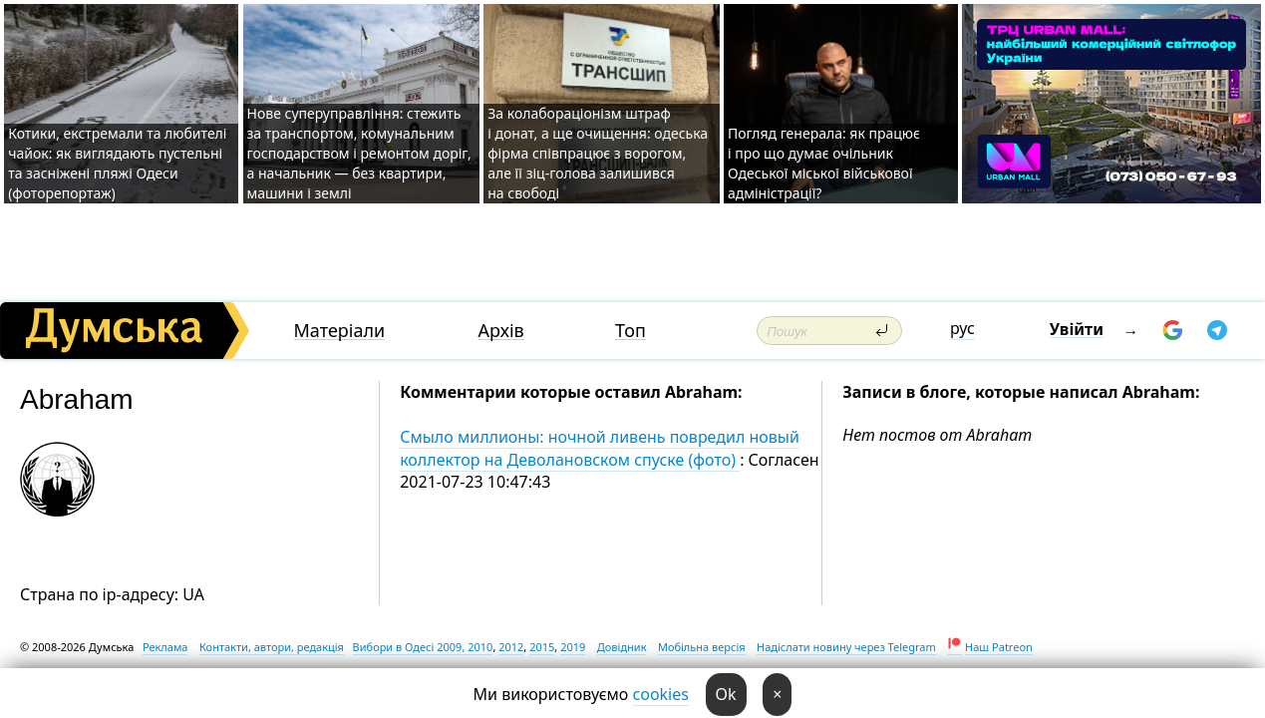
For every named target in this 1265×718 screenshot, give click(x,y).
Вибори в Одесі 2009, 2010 (423, 646)
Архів (501, 330)
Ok (726, 694)
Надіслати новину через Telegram (846, 646)
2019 (572, 646)
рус (962, 328)
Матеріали (340, 330)
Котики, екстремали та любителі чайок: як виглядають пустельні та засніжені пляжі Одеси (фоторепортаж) (117, 163)
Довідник (622, 646)
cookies (661, 694)
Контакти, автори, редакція (271, 646)
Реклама (165, 646)
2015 (541, 646)
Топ (630, 330)
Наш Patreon (999, 646)
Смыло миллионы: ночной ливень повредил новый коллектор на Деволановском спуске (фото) (599, 448)
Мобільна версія (702, 646)
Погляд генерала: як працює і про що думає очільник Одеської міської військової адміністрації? (824, 163)
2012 (510, 646)
